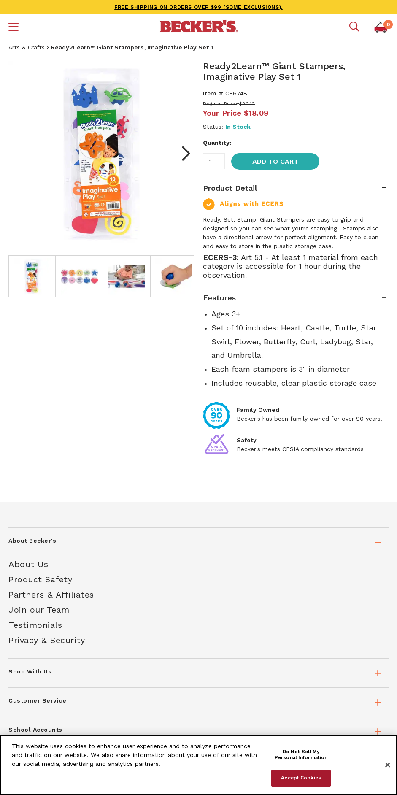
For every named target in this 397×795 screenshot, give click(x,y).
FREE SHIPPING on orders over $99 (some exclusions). (198, 7)
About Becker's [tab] (32, 540)
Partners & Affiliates (51, 594)
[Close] (387, 765)
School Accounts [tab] (35, 729)
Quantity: (217, 142)
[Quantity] (214, 161)
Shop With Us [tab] (29, 671)
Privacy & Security (46, 640)
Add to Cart (275, 161)
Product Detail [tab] (230, 188)
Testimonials (35, 625)
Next (181, 153)
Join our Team (39, 610)
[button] (13, 28)
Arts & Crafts (26, 47)
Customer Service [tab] (37, 700)
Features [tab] (219, 297)
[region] (198, 765)
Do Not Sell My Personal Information (301, 754)
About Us (28, 564)
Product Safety (40, 579)
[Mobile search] (354, 27)
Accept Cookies (301, 778)
